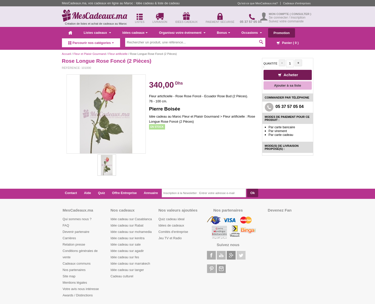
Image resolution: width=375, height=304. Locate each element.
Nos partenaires (74, 270)
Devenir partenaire (76, 232)
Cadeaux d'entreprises (297, 3)
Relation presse (74, 244)
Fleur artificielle (118, 53)
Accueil (66, 53)
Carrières (69, 238)
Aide (87, 193)
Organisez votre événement (182, 33)
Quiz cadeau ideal (171, 219)
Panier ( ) (288, 43)
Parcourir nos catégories (91, 43)
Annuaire (151, 193)
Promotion (281, 33)
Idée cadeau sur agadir (127, 251)
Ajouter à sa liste (287, 85)
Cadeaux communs (77, 263)
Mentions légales (75, 282)
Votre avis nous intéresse (81, 289)
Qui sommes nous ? (77, 219)
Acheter (288, 75)
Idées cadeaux (135, 33)
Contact (71, 193)
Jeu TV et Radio (170, 238)
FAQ (66, 225)
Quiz (101, 193)
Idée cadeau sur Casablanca (131, 219)
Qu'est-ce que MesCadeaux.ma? (257, 3)
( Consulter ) (300, 13)
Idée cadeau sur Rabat (126, 225)
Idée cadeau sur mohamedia (131, 232)
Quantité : (271, 65)
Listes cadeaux (97, 33)
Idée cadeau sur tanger (127, 270)
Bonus (223, 33)
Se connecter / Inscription (287, 17)
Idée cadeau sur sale (125, 244)
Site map (69, 276)
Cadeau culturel (121, 276)
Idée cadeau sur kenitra (127, 238)
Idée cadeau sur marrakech (130, 263)
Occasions (251, 33)
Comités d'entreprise (173, 232)
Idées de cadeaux (171, 225)
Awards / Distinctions (78, 295)
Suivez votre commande (286, 21)
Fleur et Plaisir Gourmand (89, 53)
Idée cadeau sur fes (124, 257)
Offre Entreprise (124, 193)
